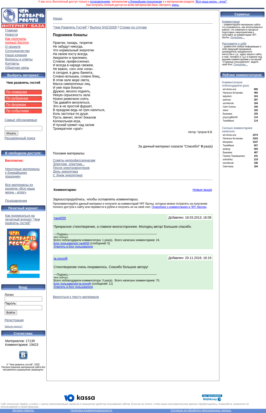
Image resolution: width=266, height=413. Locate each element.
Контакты (12, 63)
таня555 (60, 218)
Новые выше (202, 190)
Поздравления (16, 201)
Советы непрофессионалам (74, 160)
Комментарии (231, 21)
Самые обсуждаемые (21, 120)
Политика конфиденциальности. (91, 410)
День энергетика (65, 171)
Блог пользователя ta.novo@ (72, 283)
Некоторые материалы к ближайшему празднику (22, 172)
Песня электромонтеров (71, 168)
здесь (175, 5)
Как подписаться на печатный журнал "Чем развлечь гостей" (23, 246)
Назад (57, 18)
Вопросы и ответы (19, 59)
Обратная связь (17, 68)
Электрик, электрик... (69, 164)
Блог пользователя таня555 (72, 243)
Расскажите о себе (234, 43)
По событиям (17, 111)
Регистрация (14, 320)
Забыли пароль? (14, 326)
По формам (16, 105)
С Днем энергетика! (68, 175)
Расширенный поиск (20, 138)
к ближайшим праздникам (145, 1)
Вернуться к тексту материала (76, 297)
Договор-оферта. (23, 410)
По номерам (16, 92)
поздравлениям (100, 1)
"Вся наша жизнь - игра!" (211, 1)
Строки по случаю (133, 27)
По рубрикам (17, 98)
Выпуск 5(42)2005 (103, 27)
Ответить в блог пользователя (73, 246)
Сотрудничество (17, 51)
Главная (11, 30)
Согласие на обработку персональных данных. (201, 410)
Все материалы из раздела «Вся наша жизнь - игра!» (20, 188)
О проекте (13, 47)
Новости (11, 34)
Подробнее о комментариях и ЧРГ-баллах (179, 207)
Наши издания (16, 55)
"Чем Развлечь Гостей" (70, 27)
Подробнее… (237, 37)
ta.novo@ (61, 258)
